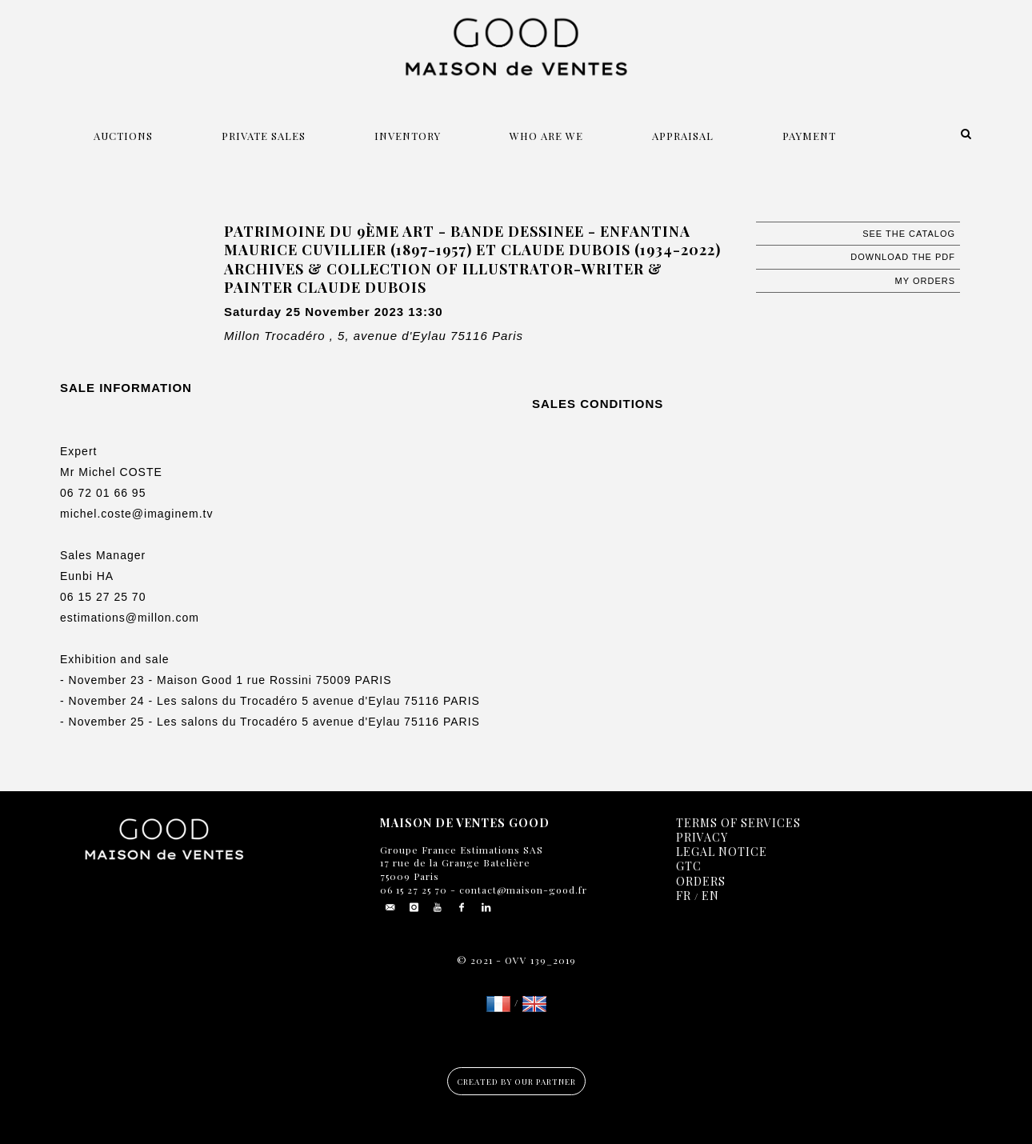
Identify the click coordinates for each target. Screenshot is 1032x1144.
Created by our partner (516, 1081)
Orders (701, 881)
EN (710, 895)
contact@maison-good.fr (521, 889)
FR (683, 895)
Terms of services (738, 822)
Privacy (702, 837)
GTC (689, 866)
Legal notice (721, 851)
